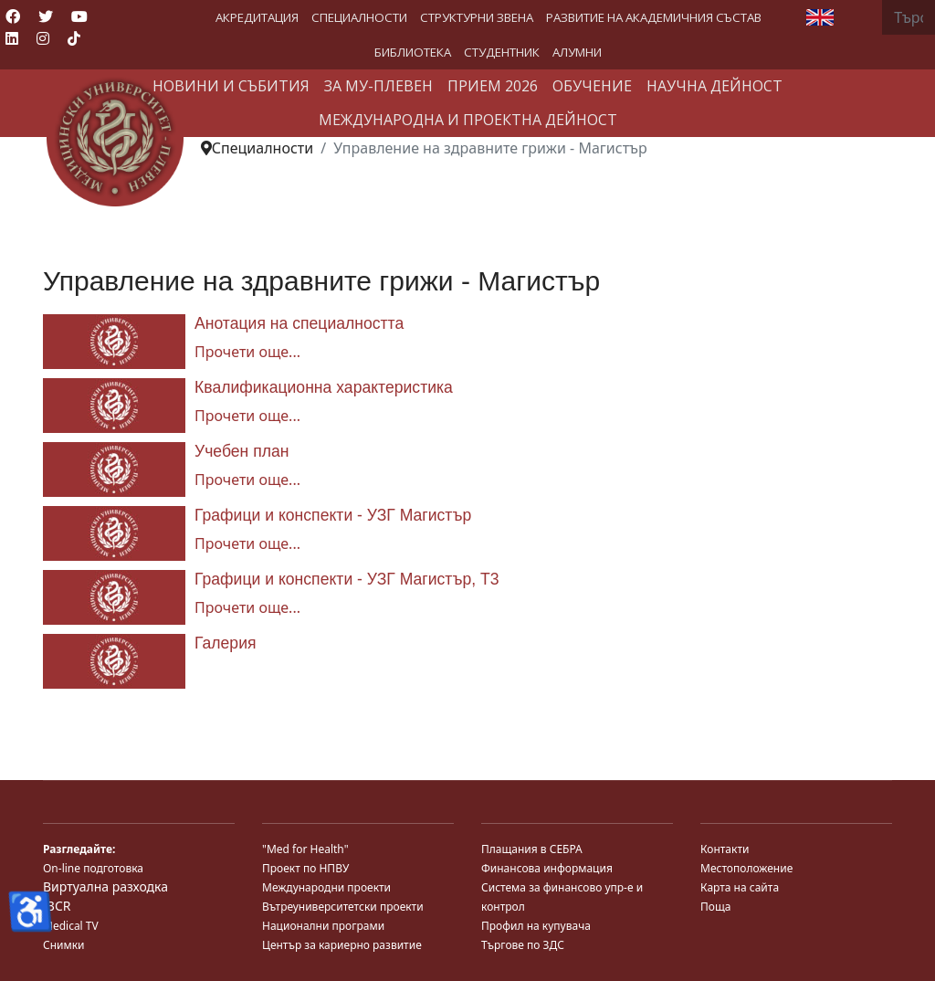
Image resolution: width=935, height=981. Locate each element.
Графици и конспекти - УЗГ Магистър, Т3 (346, 579)
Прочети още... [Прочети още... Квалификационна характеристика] (247, 416)
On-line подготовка (93, 868)
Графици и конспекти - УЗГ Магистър (332, 515)
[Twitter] (45, 16)
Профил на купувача (536, 926)
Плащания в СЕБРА (532, 849)
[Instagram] (43, 38)
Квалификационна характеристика (323, 387)
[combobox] (908, 17)
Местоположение (746, 868)
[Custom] (74, 38)
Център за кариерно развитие (342, 945)
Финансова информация (547, 868)
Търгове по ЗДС (522, 945)
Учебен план (241, 451)
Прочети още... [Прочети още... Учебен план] (247, 479)
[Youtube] (79, 16)
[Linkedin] (11, 38)
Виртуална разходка (105, 886)
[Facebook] (12, 16)
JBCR (56, 905)
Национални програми (323, 926)
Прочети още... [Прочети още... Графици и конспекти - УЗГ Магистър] (247, 543)
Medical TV (71, 926)
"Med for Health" (305, 849)
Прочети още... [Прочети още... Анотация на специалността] (247, 352)
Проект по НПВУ (305, 868)
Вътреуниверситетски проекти (343, 906)
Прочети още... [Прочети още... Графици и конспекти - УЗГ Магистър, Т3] (247, 607)
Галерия (225, 643)
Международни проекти (326, 887)
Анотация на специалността (299, 323)
